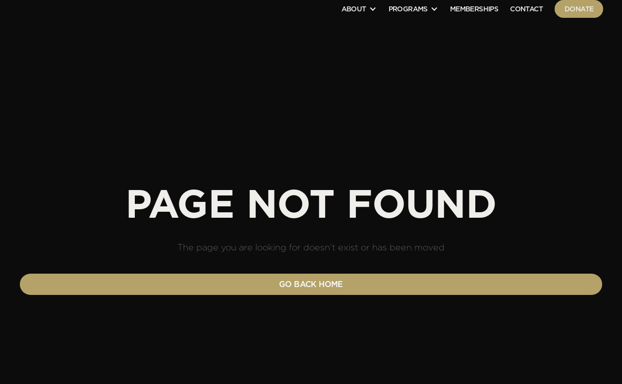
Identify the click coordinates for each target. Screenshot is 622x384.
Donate (579, 9)
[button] (359, 9)
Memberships (474, 9)
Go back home (311, 284)
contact (526, 9)
